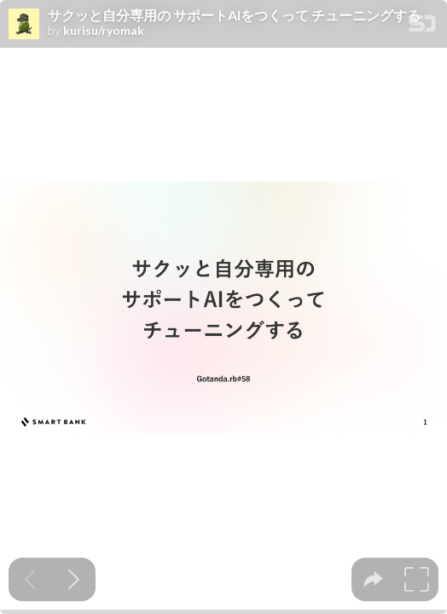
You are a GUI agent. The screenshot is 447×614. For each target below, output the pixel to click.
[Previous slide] (30, 579)
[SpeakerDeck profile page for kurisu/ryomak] (24, 25)
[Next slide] (74, 579)
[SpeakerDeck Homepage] (422, 27)
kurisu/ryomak (103, 31)
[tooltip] (373, 579)
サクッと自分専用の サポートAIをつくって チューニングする (234, 15)
